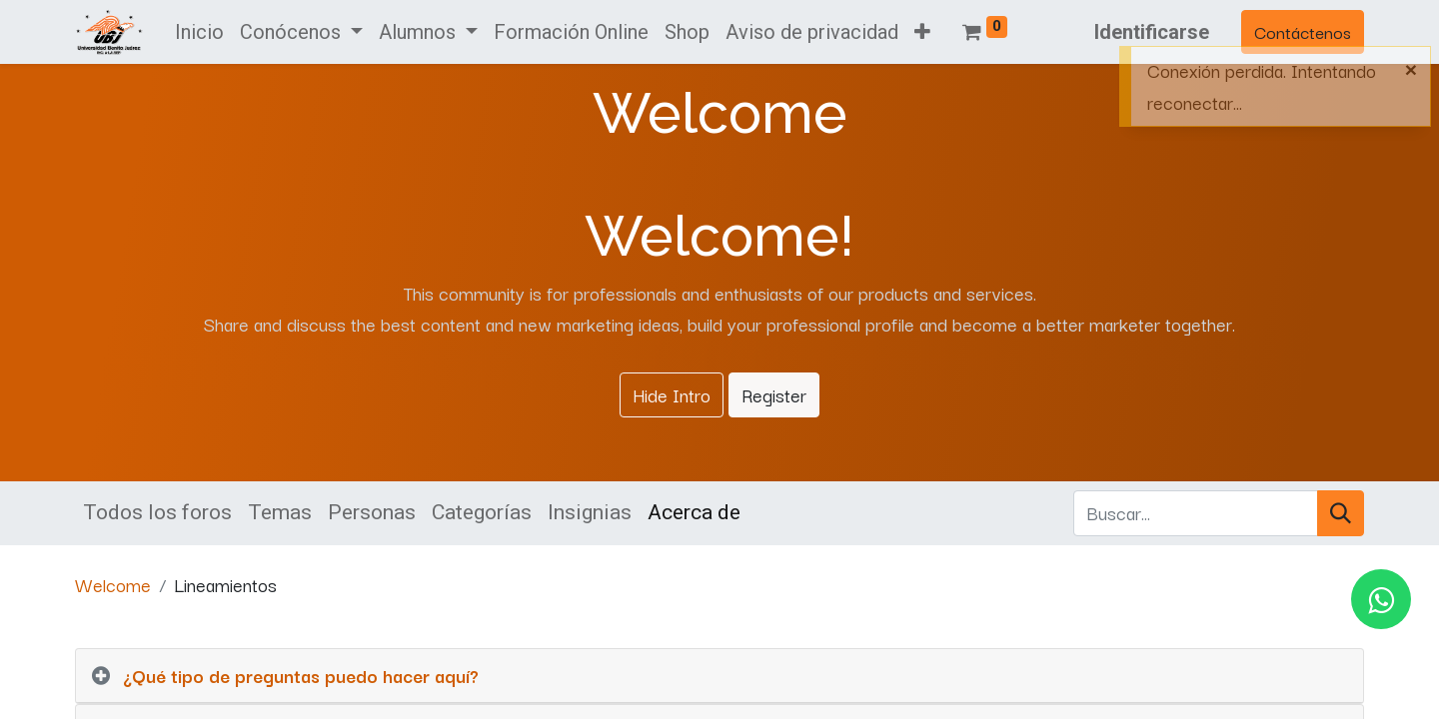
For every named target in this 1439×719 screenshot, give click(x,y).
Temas (280, 512)
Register (773, 394)
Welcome (113, 584)
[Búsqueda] (1340, 513)
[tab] (719, 676)
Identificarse (1151, 32)
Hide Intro (672, 394)
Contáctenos (1302, 31)
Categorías (482, 512)
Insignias (590, 512)
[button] (922, 32)
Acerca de (694, 512)
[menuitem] (199, 32)
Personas (372, 512)
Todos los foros (157, 512)
